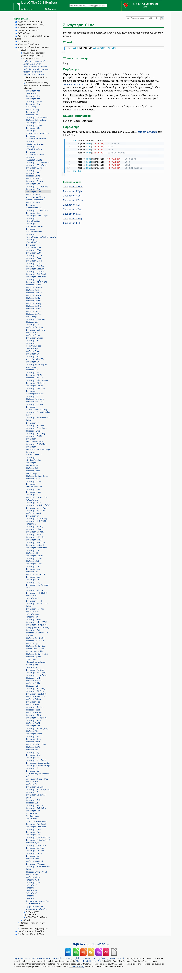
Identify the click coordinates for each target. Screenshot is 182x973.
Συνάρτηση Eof (33, 340)
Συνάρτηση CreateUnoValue (33, 246)
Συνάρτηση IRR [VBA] (36, 521)
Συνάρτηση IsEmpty (35, 531)
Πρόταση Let (32, 571)
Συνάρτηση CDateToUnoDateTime (36, 137)
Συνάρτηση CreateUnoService (34, 230)
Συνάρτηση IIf (32, 494)
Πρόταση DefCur (33, 290)
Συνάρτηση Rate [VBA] (36, 694)
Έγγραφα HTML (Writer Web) (31, 24)
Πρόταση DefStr (33, 311)
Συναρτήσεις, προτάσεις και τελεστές (35, 78)
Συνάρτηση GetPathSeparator (34, 453)
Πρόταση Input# (33, 513)
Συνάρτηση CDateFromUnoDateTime (37, 132)
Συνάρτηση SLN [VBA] (36, 760)
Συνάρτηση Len (33, 569)
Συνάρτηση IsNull (34, 539)
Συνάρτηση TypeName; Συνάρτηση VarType (36, 846)
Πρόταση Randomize (35, 696)
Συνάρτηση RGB (33, 715)
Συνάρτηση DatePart (35, 271)
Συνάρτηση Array (33, 96)
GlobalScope (31, 106)
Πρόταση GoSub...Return (37, 476)
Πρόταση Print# (33, 678)
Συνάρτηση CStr (33, 253)
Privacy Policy (43, 958)
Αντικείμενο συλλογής (36, 197)
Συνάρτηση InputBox (35, 510)
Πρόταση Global (33, 470)
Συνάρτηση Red (33, 701)
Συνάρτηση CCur (33, 128)
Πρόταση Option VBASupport (33, 658)
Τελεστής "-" (31, 885)
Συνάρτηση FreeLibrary (36, 428)
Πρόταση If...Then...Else (36, 497)
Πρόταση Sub (32, 802)
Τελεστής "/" (31, 893)
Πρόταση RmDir (33, 723)
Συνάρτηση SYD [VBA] (36, 808)
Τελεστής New (32, 614)
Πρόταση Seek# (33, 741)
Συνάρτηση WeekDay (35, 864)
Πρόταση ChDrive (34, 178)
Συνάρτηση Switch (34, 805)
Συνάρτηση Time (33, 829)
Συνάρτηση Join (33, 550)
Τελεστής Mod (32, 598)
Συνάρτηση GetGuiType (36, 444)
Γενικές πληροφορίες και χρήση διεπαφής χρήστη (33, 54)
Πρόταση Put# (32, 686)
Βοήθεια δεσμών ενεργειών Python (31, 924)
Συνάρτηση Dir (32, 324)
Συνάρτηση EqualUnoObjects (34, 344)
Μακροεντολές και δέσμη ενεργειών (33, 47)
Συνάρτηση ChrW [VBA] (37, 186)
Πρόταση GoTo (33, 478)
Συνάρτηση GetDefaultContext (34, 440)
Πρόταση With (32, 874)
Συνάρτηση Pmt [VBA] (36, 672)
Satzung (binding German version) (108, 958)
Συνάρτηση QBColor (35, 691)
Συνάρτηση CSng (33, 250)
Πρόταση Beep (32, 109)
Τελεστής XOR (32, 879)
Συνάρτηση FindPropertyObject (35, 392)
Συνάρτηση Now (33, 619)
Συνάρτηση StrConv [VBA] (38, 789)
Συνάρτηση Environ (34, 338)
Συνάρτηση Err (32, 356)
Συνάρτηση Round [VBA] (37, 728)
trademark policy (76, 966)
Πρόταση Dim (32, 322)
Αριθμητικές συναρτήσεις (37, 627)
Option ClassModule (35, 648)
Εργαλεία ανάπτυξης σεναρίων (34, 928)
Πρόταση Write (33, 877)
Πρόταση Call (32, 114)
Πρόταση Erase (33, 351)
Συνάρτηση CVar (33, 258)
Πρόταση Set (32, 749)
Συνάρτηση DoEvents (35, 330)
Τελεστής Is (31, 523)
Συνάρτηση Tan (33, 810)
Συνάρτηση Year (33, 882)
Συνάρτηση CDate (34, 167)
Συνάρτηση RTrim (34, 733)
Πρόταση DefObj (33, 306)
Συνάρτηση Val (32, 856)
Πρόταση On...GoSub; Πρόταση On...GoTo (36, 639)
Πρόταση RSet (32, 731)
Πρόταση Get (32, 468)
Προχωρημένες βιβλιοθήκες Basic (31, 913)
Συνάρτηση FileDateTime (37, 380)
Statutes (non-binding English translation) (71, 958)
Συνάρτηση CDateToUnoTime (34, 148)
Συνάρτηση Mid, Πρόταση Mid (37, 586)
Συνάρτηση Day (33, 279)
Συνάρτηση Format (34, 404)
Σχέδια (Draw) (24, 33)
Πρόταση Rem (32, 704)
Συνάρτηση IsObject (35, 545)
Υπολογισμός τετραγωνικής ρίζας (38, 775)
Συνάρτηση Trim (33, 834)
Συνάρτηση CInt (33, 189)
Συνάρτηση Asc (33, 98)
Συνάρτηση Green (34, 481)
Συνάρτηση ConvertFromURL (34, 206)
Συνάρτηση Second (34, 736)
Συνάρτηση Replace (35, 707)
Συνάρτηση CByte (34, 125)
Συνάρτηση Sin (32, 757)
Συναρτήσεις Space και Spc (38, 763)
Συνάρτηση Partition (35, 670)
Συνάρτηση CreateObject (37, 215)
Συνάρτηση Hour (33, 492)
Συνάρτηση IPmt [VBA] (36, 518)
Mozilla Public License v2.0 (88, 961)
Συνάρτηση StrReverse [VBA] (36, 796)
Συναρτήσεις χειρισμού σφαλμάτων (36, 365)
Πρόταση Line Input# (35, 574)
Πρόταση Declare (34, 284)
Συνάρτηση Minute (34, 590)
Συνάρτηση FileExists (35, 383)
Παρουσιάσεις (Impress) (28, 30)
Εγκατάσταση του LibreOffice (31, 931)
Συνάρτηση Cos (33, 213)
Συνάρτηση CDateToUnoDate (34, 158)
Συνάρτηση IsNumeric (36, 542)
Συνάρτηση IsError (34, 534)
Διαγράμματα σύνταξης (34, 74)
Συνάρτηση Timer (34, 832)
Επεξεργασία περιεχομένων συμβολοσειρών (38, 902)
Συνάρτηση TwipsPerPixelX (38, 837)
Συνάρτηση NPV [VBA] (36, 624)
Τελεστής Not (32, 616)
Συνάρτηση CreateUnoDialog (33, 219)
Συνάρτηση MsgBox (35, 609)
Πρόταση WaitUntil (34, 861)
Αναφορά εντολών (31, 58)
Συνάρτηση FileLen (34, 385)
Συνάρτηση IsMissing (35, 537)
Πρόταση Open (33, 643)
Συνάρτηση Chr (33, 183)
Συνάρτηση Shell (33, 755)
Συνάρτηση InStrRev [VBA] (38, 505)
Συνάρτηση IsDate (34, 529)
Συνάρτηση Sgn (33, 752)
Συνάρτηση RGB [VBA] (36, 717)
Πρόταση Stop (32, 784)
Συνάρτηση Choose (34, 181)
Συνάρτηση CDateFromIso (38, 162)
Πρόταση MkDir (33, 595)
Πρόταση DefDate (34, 292)
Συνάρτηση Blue (33, 112)
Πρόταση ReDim (33, 699)
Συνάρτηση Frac (33, 423)
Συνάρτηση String (34, 800)
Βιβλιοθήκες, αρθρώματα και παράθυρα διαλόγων (36, 70)
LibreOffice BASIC (29, 50)
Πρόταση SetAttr (33, 747)
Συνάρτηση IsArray (34, 526)
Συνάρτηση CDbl (33, 170)
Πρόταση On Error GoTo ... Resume (38, 634)
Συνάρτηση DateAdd (35, 266)
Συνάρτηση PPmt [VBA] (36, 675)
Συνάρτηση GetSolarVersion (33, 458)
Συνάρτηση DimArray (35, 319)
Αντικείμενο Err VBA (35, 359)
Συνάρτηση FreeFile (35, 425)
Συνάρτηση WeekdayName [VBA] (38, 868)
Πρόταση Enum (33, 335)
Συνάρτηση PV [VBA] (35, 688)
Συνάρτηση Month (34, 601)
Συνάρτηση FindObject (36, 388)
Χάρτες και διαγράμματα (29, 44)
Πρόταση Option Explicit (37, 654)
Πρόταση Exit (32, 369)
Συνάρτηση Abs (33, 90)
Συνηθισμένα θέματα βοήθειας (31, 934)
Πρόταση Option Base (36, 646)
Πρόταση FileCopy (34, 377)
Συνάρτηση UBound (35, 850)
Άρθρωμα (26, 9)
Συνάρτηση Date (33, 263)
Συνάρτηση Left (33, 566)
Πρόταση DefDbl (33, 295)
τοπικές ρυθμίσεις (147, 131)
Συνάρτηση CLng (33, 191)
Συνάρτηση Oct (33, 630)
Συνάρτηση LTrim (34, 563)
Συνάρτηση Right (33, 720)
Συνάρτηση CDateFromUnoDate (35, 153)
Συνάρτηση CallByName (37, 117)
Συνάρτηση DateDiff (35, 268)
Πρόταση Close (33, 194)
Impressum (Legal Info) (24, 958)
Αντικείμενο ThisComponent (33, 814)
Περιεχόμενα (21, 18)
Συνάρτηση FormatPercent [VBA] (38, 419)
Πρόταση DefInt (33, 300)
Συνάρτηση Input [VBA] (36, 508)
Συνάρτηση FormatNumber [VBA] (38, 413)
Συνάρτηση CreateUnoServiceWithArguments (38, 235)
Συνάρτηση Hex (33, 489)
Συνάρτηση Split (33, 768)
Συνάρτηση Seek (33, 739)
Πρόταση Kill (32, 553)
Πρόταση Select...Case (36, 120)
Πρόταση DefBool (34, 287)
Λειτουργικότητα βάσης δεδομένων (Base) (32, 37)
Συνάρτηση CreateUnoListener (34, 225)
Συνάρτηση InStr (33, 502)
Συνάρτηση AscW (34, 101)
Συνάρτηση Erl (32, 353)
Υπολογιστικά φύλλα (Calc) (30, 27)
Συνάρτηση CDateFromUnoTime (35, 142)
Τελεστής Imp (32, 500)
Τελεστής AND (32, 93)
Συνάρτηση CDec (33, 173)
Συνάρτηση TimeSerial (36, 824)
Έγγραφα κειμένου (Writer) (30, 21)
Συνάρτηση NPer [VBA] (36, 622)
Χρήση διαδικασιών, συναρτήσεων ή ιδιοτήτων (35, 65)
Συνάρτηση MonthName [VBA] (37, 605)
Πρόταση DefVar (33, 314)
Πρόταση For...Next (35, 399)
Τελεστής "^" (32, 898)
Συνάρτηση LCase (34, 558)
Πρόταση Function (34, 431)
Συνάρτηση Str (32, 792)
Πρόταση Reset (33, 709)
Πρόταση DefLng (33, 303)
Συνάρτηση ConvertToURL (38, 210)
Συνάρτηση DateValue (36, 276)
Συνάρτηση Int (32, 516)
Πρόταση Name (33, 611)
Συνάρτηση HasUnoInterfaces (34, 485)
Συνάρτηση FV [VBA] (35, 433)
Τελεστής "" (31, 895)
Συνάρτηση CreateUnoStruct (33, 241)
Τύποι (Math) (23, 41)
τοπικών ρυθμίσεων (74, 83)
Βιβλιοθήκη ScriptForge (36, 917)
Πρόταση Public (33, 683)
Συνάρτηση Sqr (33, 771)
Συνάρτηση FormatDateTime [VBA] (36, 408)
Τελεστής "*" (31, 887)
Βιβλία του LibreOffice (91, 944)
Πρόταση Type (32, 842)
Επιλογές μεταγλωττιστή (34, 61)
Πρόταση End (32, 332)
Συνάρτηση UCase (34, 853)
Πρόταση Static (33, 781)
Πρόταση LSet (32, 561)
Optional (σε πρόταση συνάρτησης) (36, 663)
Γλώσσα (49, 9)
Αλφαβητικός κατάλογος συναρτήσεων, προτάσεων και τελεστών (37, 85)
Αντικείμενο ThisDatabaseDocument (36, 820)
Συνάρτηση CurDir (34, 255)
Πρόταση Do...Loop (34, 327)
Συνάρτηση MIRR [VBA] (37, 593)
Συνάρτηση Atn (33, 104)
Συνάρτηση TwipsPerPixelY (38, 840)
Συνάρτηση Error (33, 361)
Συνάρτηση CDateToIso (36, 165)
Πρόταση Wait (32, 858)
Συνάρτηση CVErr (34, 260)
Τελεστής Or (31, 667)
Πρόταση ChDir (33, 175)
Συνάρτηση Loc (33, 577)
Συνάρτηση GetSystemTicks (33, 464)
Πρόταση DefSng (34, 308)
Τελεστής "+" (31, 890)
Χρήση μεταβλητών (34, 906)
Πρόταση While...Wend (36, 872)
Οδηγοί (26, 920)
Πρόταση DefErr (33, 298)
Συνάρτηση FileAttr (34, 375)
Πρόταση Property (34, 680)
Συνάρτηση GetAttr (34, 436)
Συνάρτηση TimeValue (36, 826)
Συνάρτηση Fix (32, 396)
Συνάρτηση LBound (34, 555)
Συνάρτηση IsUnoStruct (36, 547)
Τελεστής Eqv (32, 348)
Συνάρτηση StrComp (35, 787)
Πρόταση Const (33, 202)
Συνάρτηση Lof (33, 579)
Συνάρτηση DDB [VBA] (36, 282)
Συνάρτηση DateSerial (36, 274)
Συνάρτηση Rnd (33, 725)
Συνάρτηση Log (33, 582)
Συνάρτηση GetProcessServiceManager (38, 448)
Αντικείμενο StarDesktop (37, 779)
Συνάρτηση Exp (33, 372)
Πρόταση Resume (34, 712)
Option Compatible (34, 199)
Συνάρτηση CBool (34, 122)
